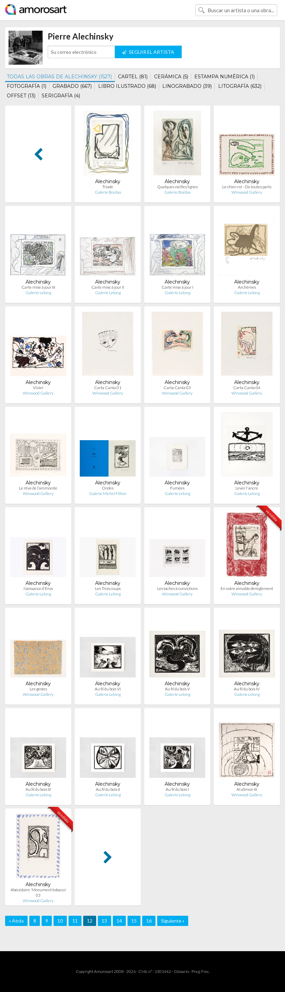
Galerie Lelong (38, 292)
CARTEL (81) (133, 77)
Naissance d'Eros (38, 588)
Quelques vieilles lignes (177, 186)
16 (149, 921)
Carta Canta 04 (246, 387)
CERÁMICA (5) (171, 77)
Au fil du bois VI (108, 688)
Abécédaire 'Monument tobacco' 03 (38, 892)
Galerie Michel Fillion (107, 493)
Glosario (181, 971)
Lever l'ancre (247, 488)
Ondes (108, 488)
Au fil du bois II (108, 789)
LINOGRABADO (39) (187, 86)
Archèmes (247, 287)
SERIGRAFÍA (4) (61, 96)
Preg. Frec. (201, 971)
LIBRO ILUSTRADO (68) (127, 86)
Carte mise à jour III (38, 287)
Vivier (38, 387)
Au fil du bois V (177, 688)
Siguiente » (172, 921)
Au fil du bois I (177, 789)
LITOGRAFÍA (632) (239, 86)
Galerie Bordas (108, 192)
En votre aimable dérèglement (247, 588)
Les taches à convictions (177, 588)
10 (60, 921)
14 (119, 921)
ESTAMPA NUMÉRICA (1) (224, 77)
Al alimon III (247, 789)
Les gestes (38, 688)
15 (134, 921)
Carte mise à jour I (177, 287)
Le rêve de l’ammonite (38, 488)
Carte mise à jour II (107, 287)
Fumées (177, 488)
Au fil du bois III (38, 789)
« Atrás (16, 921)
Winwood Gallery (246, 192)
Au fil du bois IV (247, 688)
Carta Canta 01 (107, 387)
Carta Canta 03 (177, 387)
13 (104, 921)
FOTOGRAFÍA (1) (26, 86)
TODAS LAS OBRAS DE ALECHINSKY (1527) (59, 77)
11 (75, 921)
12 (89, 921)
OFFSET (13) (21, 96)
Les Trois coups (108, 588)
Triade (107, 186)
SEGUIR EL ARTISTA (148, 52)
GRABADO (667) (72, 86)
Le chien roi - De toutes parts (246, 186)
